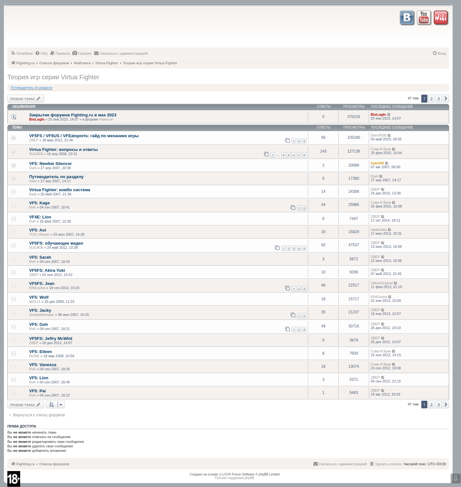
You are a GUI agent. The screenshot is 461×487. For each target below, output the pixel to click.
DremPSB (378, 135)
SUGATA (36, 154)
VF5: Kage (39, 202)
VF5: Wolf (39, 297)
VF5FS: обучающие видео (56, 243)
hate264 (377, 163)
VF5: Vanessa (42, 364)
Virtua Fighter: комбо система (59, 189)
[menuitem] (22, 53)
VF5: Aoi (37, 230)
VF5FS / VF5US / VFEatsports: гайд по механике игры (84, 135)
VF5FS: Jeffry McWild (50, 338)
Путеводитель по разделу (32, 88)
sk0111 (34, 301)
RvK (32, 207)
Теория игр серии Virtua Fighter (53, 77)
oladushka (379, 230)
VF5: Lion (38, 377)
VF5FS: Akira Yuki (47, 270)
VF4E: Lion (40, 217)
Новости (106, 119)
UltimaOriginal (382, 283)
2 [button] (431, 98)
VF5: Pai (37, 391)
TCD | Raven (39, 234)
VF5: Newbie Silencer (50, 163)
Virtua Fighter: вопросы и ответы (63, 149)
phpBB (224, 474)
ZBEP (33, 140)
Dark (32, 168)
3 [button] (439, 98)
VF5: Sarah (40, 257)
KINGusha (37, 288)
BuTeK (34, 356)
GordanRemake (41, 315)
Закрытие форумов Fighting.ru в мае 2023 (72, 115)
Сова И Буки (381, 149)
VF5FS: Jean (41, 283)
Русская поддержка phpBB (234, 478)
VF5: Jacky (40, 310)
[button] (446, 98)
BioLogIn (36, 119)
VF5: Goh (38, 324)
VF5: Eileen (40, 351)
